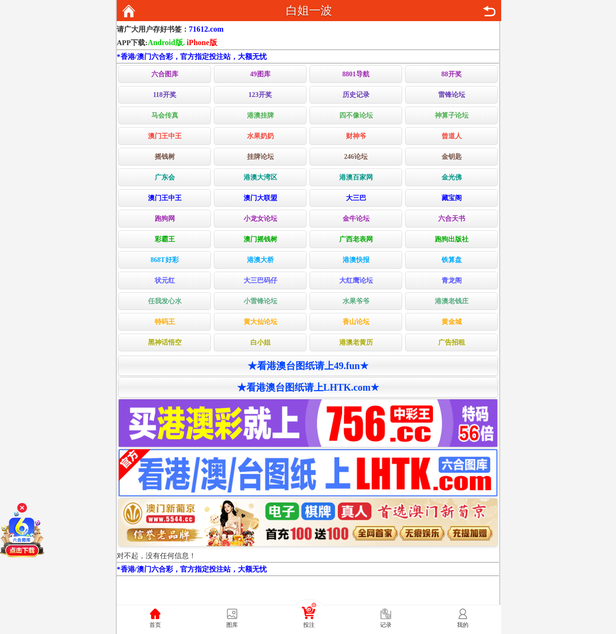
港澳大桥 (260, 259)
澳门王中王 (165, 136)
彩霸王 (165, 239)
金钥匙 (452, 156)
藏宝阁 (452, 198)
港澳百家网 (356, 177)
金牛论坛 (356, 218)
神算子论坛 (451, 115)
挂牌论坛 (260, 156)
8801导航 (356, 74)
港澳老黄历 (356, 342)
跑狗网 (165, 218)
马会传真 (164, 115)
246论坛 (356, 156)
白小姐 (260, 342)
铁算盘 (452, 259)
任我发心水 (165, 301)
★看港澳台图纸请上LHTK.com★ (308, 387)
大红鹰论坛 (356, 280)
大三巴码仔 (260, 280)
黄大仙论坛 (260, 321)
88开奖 (452, 74)
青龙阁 (452, 280)
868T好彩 (164, 259)
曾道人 (452, 136)
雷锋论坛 (451, 94)
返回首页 (129, 11)
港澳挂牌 (260, 115)
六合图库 (164, 74)
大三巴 (356, 198)
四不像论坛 (356, 115)
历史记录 (356, 94)
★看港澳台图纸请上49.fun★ (308, 365)
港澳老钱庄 (451, 301)
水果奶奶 (260, 136)
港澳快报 (356, 259)
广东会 (165, 177)
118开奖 (164, 94)
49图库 (260, 74)
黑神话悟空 (165, 342)
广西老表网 (356, 239)
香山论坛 (356, 321)
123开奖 (260, 94)
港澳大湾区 (260, 177)
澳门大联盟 (260, 198)
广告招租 (451, 342)
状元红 (165, 280)
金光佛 (452, 177)
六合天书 (451, 218)
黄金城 (452, 321)
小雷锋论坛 (260, 301)
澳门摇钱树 (260, 239)
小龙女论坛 (260, 218)
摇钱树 (165, 156)
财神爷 (356, 136)
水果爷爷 (356, 301)
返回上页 (489, 11)
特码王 (165, 321)
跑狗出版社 (451, 239)
